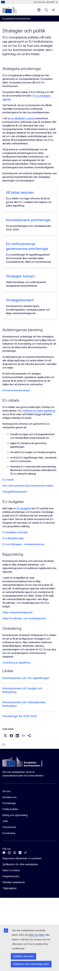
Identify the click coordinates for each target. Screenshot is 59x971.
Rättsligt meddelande (13, 882)
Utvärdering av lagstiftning (16, 662)
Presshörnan (9, 827)
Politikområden (10, 809)
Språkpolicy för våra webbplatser (20, 864)
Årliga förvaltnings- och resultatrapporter (24, 618)
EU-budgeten (24, 508)
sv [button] (39, 10)
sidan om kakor (36, 935)
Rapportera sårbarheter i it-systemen (22, 858)
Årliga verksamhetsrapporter (17, 612)
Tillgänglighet (9, 888)
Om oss (6, 791)
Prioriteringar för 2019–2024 (19, 716)
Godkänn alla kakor (23, 956)
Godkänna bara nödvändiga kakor (31, 964)
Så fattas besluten (20, 192)
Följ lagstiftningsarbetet (14, 491)
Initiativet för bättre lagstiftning (39, 410)
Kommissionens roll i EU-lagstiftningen (25, 678)
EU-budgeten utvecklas (15, 532)
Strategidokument (20, 300)
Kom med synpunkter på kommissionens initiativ (27, 485)
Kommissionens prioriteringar (28, 220)
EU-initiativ (8, 479)
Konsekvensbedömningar (16, 390)
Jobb (5, 821)
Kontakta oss (9, 797)
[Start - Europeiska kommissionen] (9, 9)
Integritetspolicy (11, 876)
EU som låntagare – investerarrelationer (23, 544)
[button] (5, 735)
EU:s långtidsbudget (13, 538)
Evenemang (8, 833)
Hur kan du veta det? (46, 2)
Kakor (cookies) (11, 870)
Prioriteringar (9, 803)
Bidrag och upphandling (15, 815)
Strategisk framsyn (20, 276)
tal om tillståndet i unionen (21, 118)
